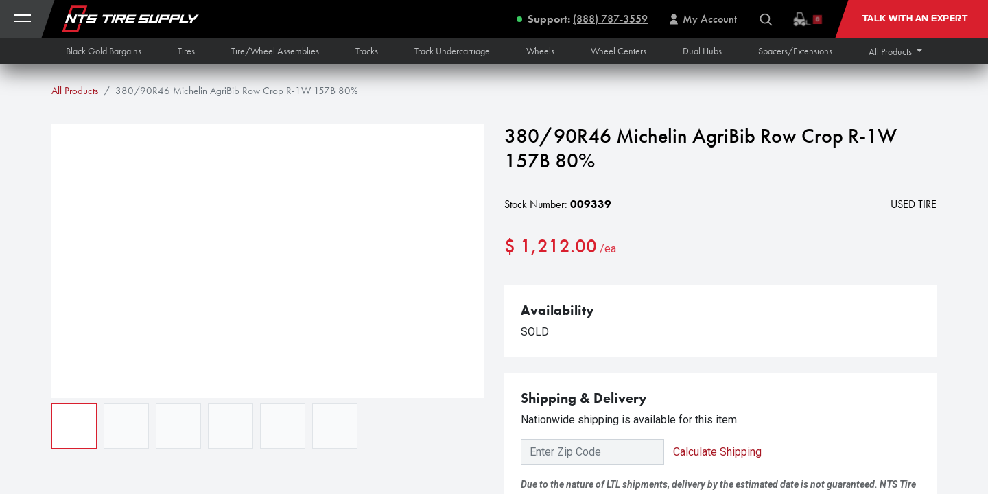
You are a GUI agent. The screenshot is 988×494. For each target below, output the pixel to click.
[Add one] (592, 290)
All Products (74, 90)
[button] (895, 51)
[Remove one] (521, 290)
